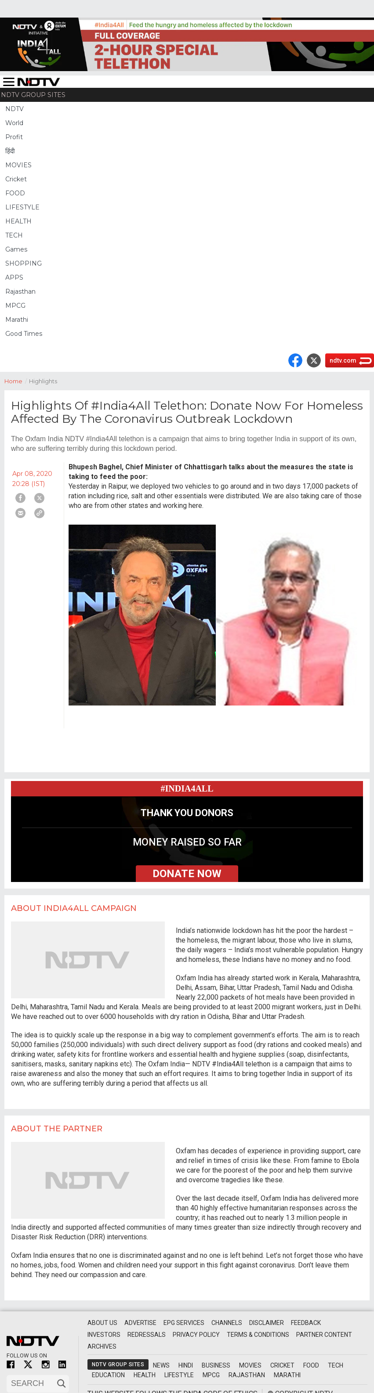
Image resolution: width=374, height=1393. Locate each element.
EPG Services (183, 1322)
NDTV (14, 109)
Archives (101, 1346)
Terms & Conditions (258, 1334)
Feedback (306, 1322)
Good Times (23, 334)
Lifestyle (179, 1375)
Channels (226, 1322)
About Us (102, 1322)
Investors (103, 1334)
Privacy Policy (196, 1334)
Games (16, 249)
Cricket (16, 179)
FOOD (15, 193)
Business (216, 1365)
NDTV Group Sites (33, 95)
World (14, 123)
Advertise (140, 1322)
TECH (14, 235)
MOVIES (18, 165)
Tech (335, 1365)
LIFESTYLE (22, 207)
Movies (250, 1365)
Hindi (185, 1365)
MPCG (15, 306)
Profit (14, 137)
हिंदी (10, 151)
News (161, 1365)
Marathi (16, 320)
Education (108, 1375)
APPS (14, 277)
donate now (187, 873)
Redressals (146, 1334)
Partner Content (324, 1334)
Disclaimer (266, 1322)
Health (145, 1375)
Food (311, 1365)
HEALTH (18, 221)
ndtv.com (343, 360)
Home (16, 380)
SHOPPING (23, 263)
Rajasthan (20, 291)
